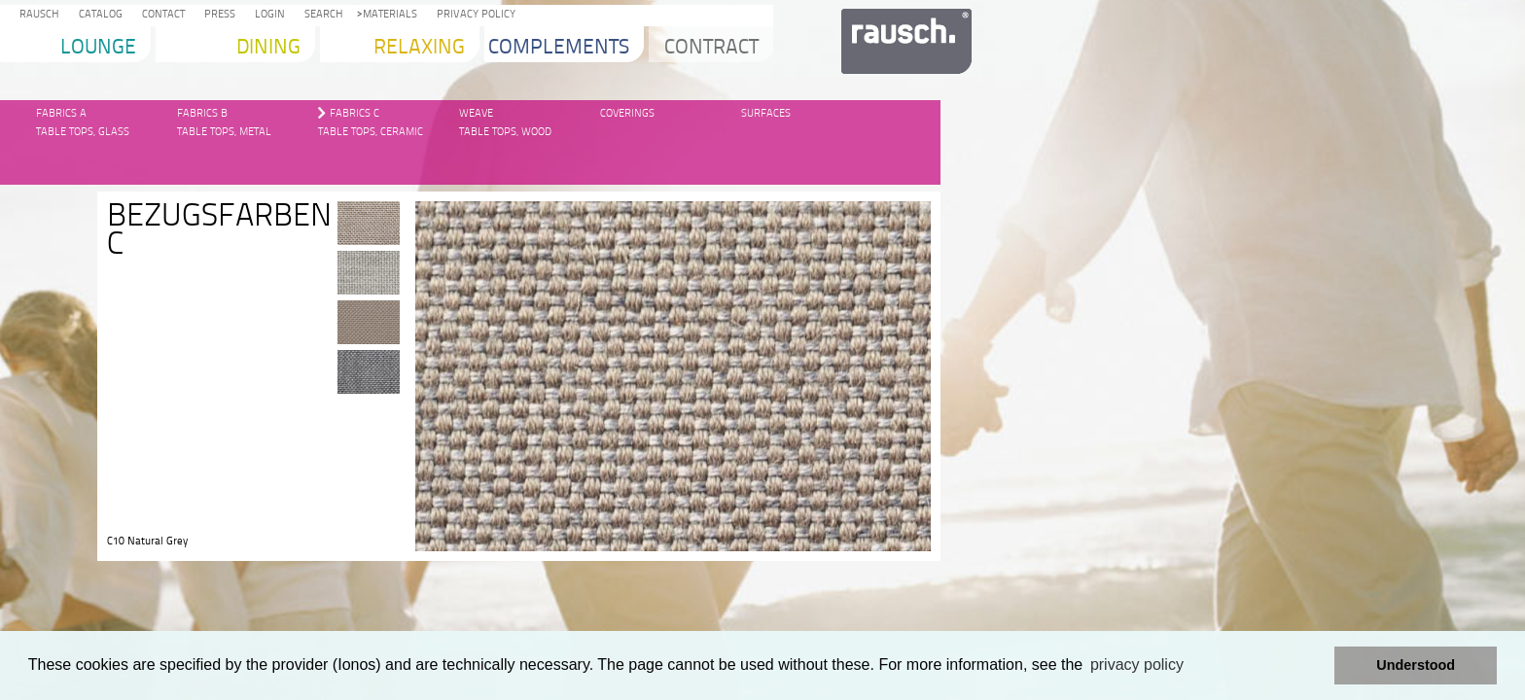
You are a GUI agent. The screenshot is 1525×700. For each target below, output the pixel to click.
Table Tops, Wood (505, 131)
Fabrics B (202, 113)
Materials (387, 15)
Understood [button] (1415, 665)
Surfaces (766, 113)
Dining (268, 48)
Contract (711, 48)
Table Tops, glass (82, 131)
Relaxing (419, 48)
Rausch (36, 15)
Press (216, 15)
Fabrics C (354, 113)
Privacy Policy (473, 15)
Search (321, 15)
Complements (558, 48)
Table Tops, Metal (224, 131)
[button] (1314, 666)
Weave (476, 113)
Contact (160, 15)
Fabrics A (61, 113)
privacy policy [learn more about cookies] (1137, 664)
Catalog (98, 15)
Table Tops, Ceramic (370, 131)
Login (267, 15)
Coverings (627, 113)
